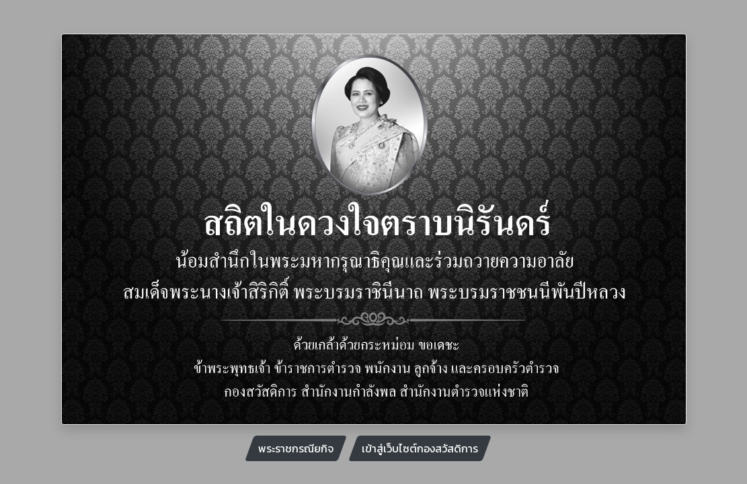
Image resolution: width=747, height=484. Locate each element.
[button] (108, 229)
